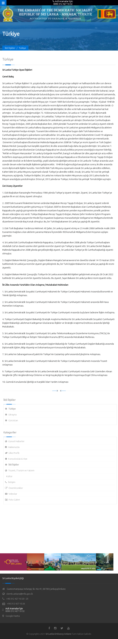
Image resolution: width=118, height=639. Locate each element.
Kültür (10, 476)
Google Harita (13, 616)
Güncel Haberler (17, 441)
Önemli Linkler (17, 488)
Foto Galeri (15, 499)
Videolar (14, 493)
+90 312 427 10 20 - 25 (17, 598)
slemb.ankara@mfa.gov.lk (19, 593)
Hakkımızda (15, 447)
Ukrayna (14, 414)
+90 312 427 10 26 (16, 603)
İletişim (12, 482)
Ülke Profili (15, 453)
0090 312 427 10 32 (14, 611)
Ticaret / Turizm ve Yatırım (22, 470)
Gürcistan (14, 420)
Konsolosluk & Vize (18, 458)
